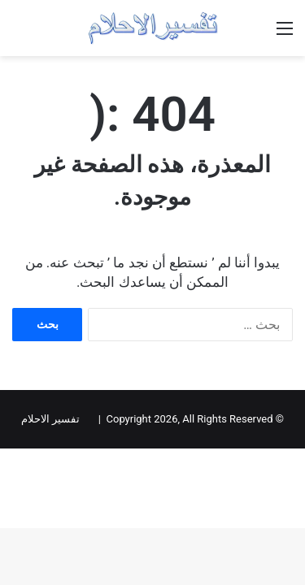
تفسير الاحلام (50, 419)
